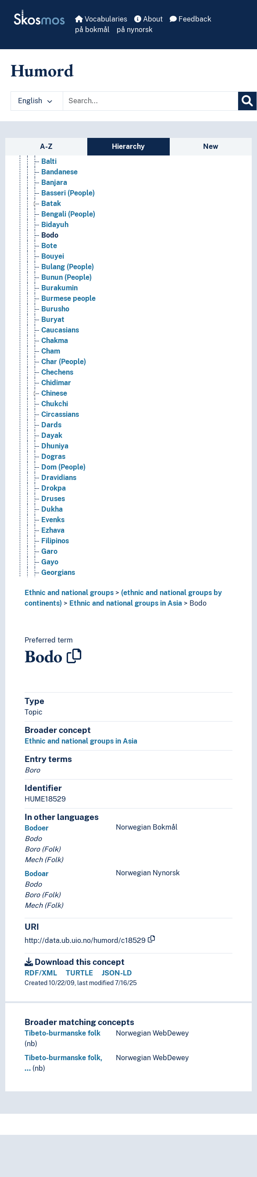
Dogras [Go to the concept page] (53, 456)
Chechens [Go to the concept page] (57, 372)
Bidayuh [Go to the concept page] (54, 224)
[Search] (247, 101)
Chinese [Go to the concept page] (54, 393)
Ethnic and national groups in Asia (125, 603)
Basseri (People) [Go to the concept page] (68, 193)
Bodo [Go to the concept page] (49, 235)
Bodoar (37, 874)
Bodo (198, 603)
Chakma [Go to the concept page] (54, 340)
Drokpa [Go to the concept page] (53, 488)
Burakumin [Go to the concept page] (59, 288)
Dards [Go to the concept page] (51, 425)
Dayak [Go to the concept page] (51, 435)
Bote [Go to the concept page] (49, 246)
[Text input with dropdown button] (150, 101)
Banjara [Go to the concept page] (54, 182)
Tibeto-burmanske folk (62, 1033)
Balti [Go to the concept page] (49, 161)
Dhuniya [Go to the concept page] (54, 446)
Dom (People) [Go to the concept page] (63, 467)
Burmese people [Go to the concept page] (68, 298)
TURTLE (79, 973)
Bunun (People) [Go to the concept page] (66, 277)
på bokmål (92, 29)
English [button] (35, 101)
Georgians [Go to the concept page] (58, 572)
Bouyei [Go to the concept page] (52, 256)
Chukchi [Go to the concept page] (54, 404)
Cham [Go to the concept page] (50, 351)
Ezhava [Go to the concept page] (52, 530)
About (148, 19)
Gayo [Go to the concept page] (49, 562)
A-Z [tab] (46, 146)
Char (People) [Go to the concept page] (63, 361)
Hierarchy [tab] (128, 146)
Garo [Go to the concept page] (49, 551)
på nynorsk (135, 29)
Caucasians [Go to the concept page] (60, 330)
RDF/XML (41, 973)
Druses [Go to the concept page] (53, 499)
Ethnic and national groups (69, 592)
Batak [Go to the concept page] (51, 203)
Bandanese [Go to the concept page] (59, 172)
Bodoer (37, 828)
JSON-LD (117, 973)
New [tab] (210, 146)
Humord (42, 70)
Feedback (190, 19)
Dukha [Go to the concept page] (52, 509)
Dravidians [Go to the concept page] (58, 477)
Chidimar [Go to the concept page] (56, 383)
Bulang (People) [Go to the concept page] (67, 267)
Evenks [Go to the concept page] (52, 520)
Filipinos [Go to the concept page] (55, 541)
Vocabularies (101, 19)
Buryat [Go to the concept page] (52, 319)
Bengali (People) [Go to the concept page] (68, 214)
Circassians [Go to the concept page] (60, 414)
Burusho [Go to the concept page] (55, 309)
